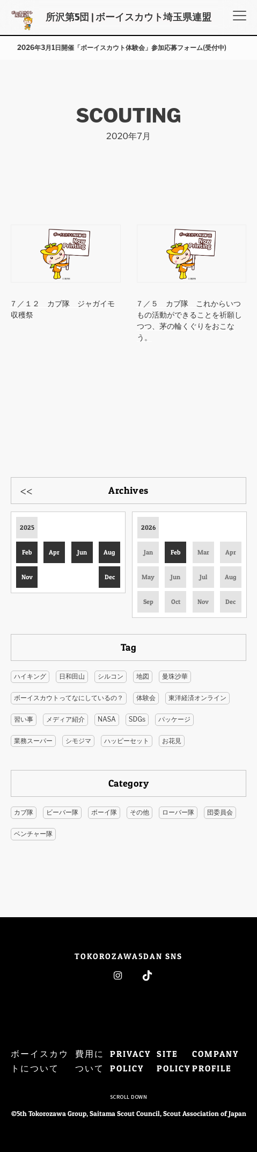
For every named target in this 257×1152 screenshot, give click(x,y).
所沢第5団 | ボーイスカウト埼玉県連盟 (128, 17)
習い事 (23, 719)
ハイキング (30, 676)
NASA (107, 719)
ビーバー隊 (62, 812)
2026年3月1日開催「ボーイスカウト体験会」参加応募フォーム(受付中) (121, 48)
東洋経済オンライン (197, 698)
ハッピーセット (126, 741)
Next (231, 490)
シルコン (110, 676)
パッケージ (174, 719)
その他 (139, 812)
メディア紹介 (65, 719)
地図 (142, 676)
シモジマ (78, 741)
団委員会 (220, 812)
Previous (26, 490)
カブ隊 (23, 812)
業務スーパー (33, 741)
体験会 (146, 698)
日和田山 (72, 676)
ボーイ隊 (104, 812)
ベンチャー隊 (33, 834)
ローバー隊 (178, 812)
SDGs (137, 719)
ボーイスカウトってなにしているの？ (68, 698)
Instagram (117, 975)
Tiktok (147, 975)
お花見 (171, 741)
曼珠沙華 (175, 676)
